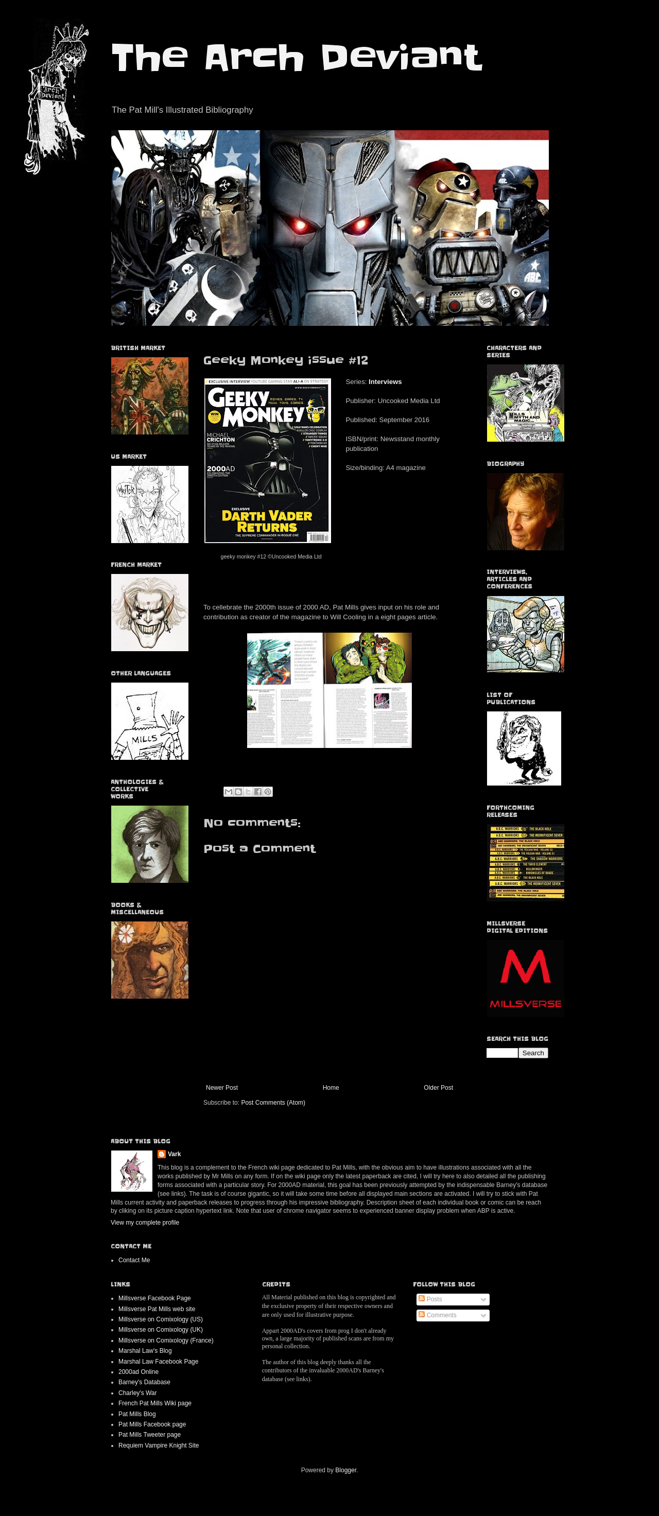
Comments (437, 1315)
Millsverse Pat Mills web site (156, 1309)
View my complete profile (145, 1222)
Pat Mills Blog (137, 1414)
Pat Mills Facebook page (152, 1424)
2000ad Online (138, 1371)
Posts (430, 1299)
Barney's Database (144, 1382)
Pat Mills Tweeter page (149, 1434)
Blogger (345, 1470)
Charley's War (137, 1393)
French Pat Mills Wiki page (155, 1403)
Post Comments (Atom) (273, 1102)
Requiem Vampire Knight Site (158, 1445)
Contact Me (134, 1260)
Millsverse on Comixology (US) (160, 1319)
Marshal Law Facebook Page (158, 1361)
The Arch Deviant (296, 57)
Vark (174, 1154)
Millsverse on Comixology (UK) (160, 1329)
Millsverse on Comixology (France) (166, 1340)
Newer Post (222, 1087)
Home (331, 1087)
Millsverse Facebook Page (154, 1298)
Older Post (438, 1087)
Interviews (385, 382)
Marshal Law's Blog (145, 1350)
